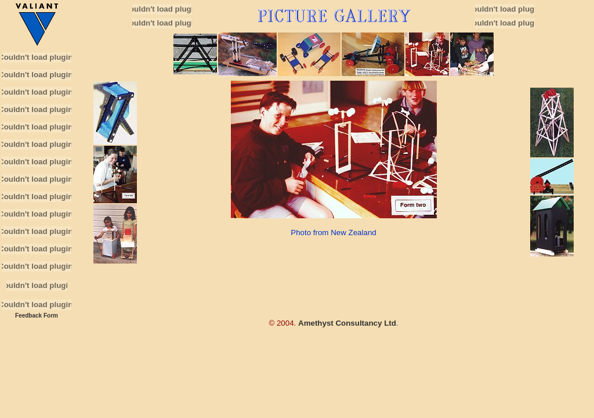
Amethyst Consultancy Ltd (347, 323)
